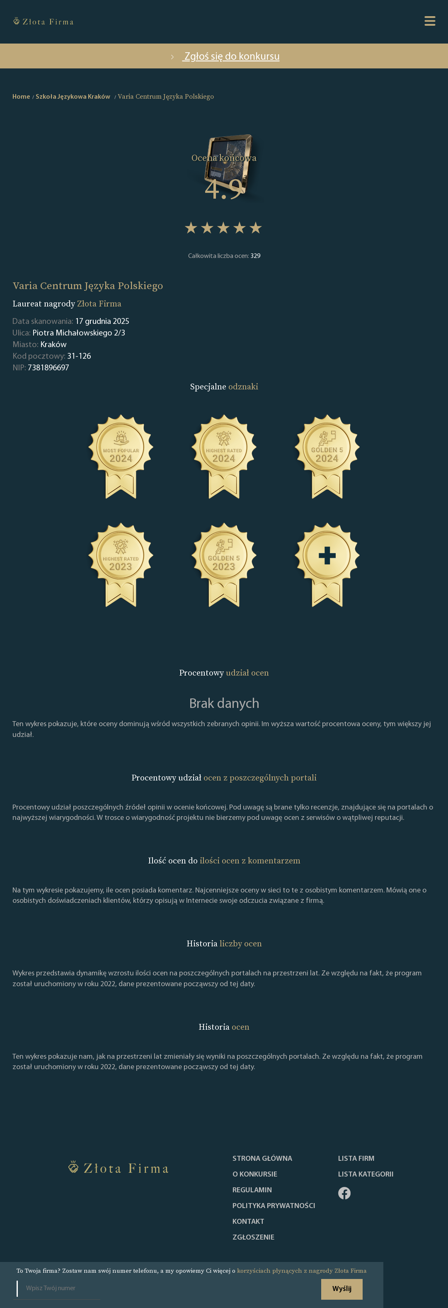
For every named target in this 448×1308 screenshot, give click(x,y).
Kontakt (248, 1222)
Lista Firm (356, 1159)
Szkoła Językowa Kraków (73, 97)
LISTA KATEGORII (366, 1175)
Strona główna (262, 1159)
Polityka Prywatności (273, 1206)
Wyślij (341, 1289)
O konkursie (254, 1175)
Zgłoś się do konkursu (224, 57)
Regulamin (252, 1190)
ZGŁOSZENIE (253, 1238)
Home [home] (21, 97)
